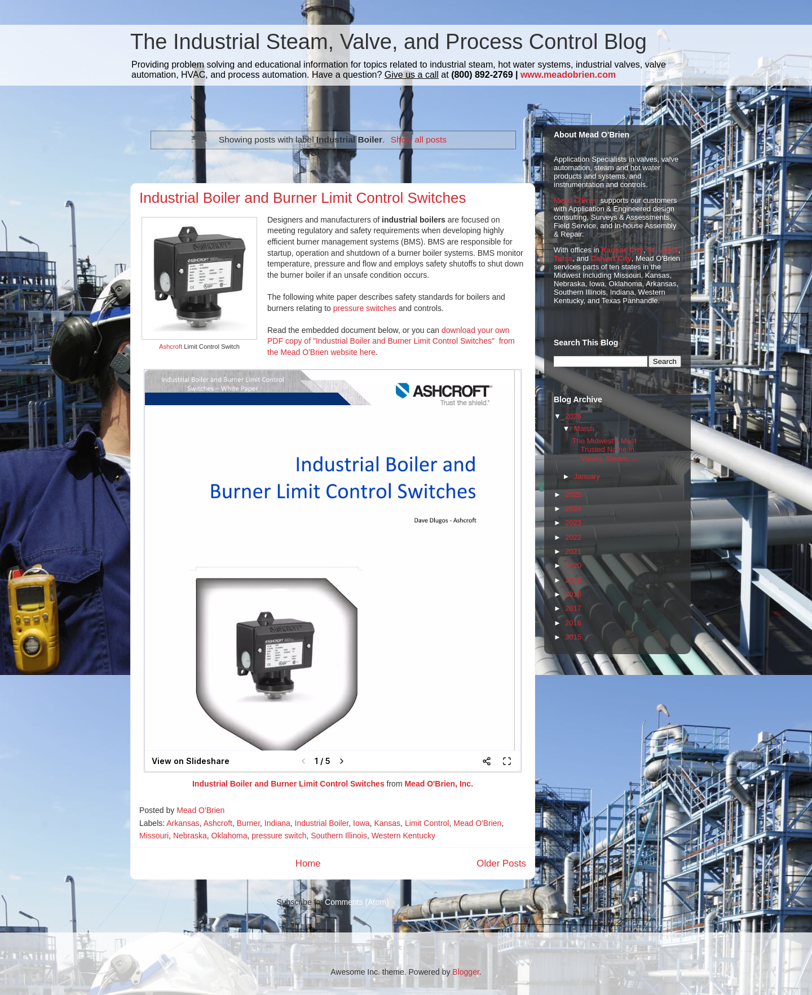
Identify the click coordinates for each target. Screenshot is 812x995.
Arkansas (182, 823)
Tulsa (563, 258)
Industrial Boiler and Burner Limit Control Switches (302, 197)
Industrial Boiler (322, 823)
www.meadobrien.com (568, 74)
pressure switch (278, 835)
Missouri (154, 835)
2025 (573, 494)
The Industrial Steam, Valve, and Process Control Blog (388, 42)
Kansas (387, 823)
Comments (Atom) (357, 902)
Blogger (465, 971)
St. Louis (662, 250)
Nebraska (190, 835)
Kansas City (622, 250)
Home (308, 863)
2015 (573, 637)
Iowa (361, 823)
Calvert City (611, 258)
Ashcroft (170, 346)
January (587, 476)
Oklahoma (229, 835)
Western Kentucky (403, 835)
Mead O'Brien (477, 823)
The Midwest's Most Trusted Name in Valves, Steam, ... (604, 450)
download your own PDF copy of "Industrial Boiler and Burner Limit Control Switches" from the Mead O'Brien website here (391, 341)
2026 (573, 416)
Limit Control (427, 823)
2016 (573, 623)
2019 (573, 580)
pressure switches (364, 308)
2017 (573, 608)
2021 (573, 551)
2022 (573, 537)
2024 (573, 508)
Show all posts (419, 139)
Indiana (277, 823)
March (584, 428)
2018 (573, 594)
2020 (573, 565)
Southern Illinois (339, 835)
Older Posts (501, 863)
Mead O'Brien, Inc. (438, 783)
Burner (248, 823)
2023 (573, 522)
